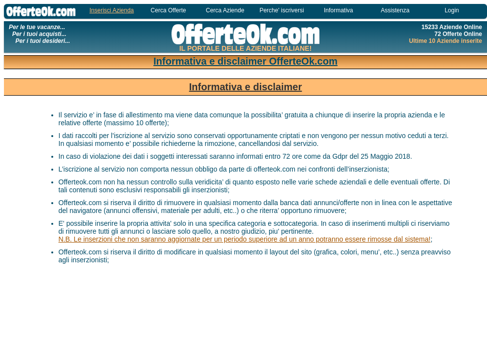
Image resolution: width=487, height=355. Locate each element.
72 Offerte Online (458, 34)
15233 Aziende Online (451, 27)
